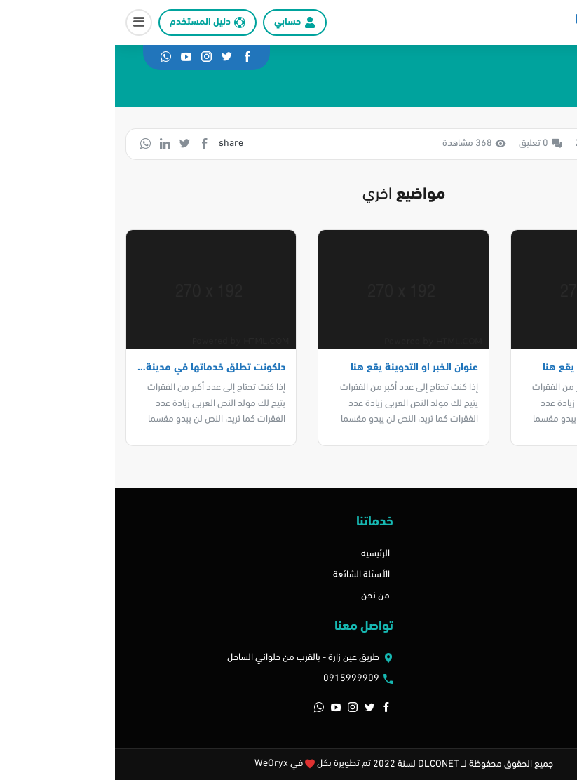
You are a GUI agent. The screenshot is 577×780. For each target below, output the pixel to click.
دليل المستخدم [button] (85, 22)
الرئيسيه (260, 554)
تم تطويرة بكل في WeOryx (198, 763)
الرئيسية (535, 86)
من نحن (260, 596)
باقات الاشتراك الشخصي (517, 596)
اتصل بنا (548, 554)
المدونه (549, 575)
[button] (24, 22)
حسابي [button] (172, 22)
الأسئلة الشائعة (246, 575)
